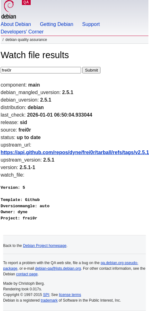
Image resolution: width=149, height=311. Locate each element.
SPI (46, 295)
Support (91, 24)
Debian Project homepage (44, 245)
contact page (27, 274)
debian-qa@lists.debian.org (58, 268)
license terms (70, 295)
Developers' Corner (22, 31)
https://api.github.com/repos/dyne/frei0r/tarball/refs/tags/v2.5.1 (75, 152)
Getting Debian (56, 24)
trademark (49, 300)
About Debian (16, 24)
